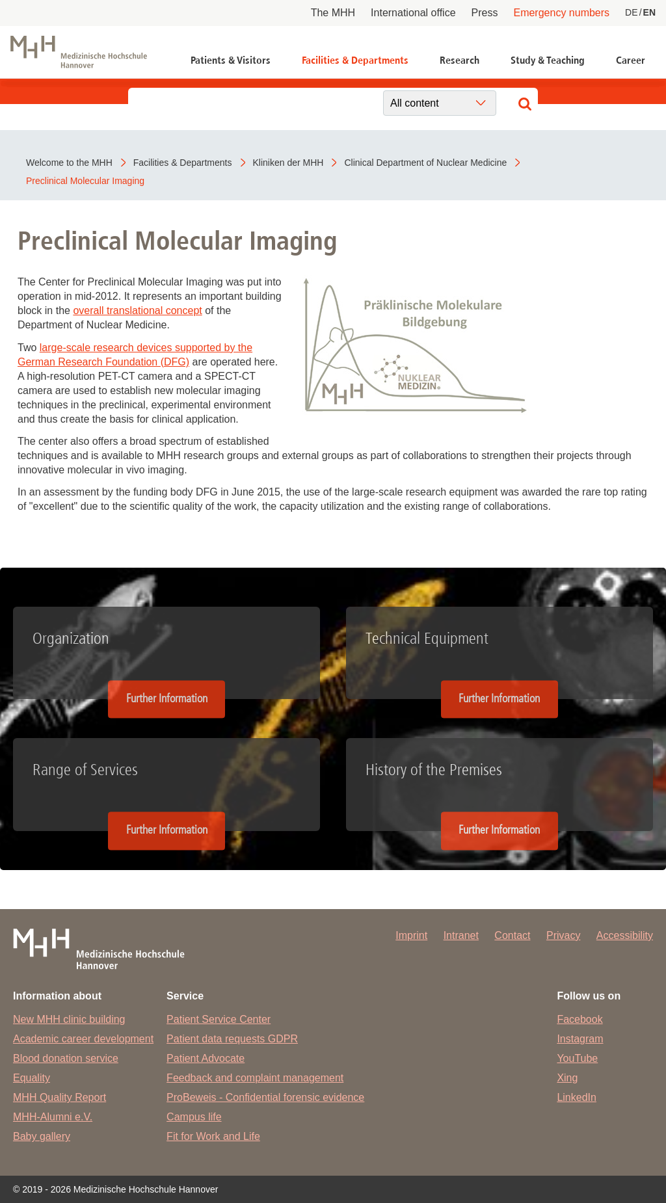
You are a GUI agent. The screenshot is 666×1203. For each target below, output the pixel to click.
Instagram (580, 1038)
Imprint (411, 935)
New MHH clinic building (69, 1019)
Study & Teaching (548, 60)
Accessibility (624, 935)
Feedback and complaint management (254, 1077)
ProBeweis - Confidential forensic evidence (265, 1097)
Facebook (579, 1019)
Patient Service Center (218, 1019)
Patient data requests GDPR (232, 1038)
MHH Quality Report (59, 1097)
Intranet (461, 935)
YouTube (577, 1058)
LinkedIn (576, 1097)
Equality (31, 1077)
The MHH (333, 12)
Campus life (193, 1116)
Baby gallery (41, 1136)
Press (485, 12)
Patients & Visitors (231, 60)
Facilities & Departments (355, 60)
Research (459, 60)
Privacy (563, 935)
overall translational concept (137, 310)
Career (630, 60)
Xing (567, 1077)
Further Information (166, 699)
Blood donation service (65, 1058)
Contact (512, 935)
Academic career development (83, 1038)
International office (413, 12)
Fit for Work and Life (213, 1136)
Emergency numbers (561, 12)
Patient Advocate (205, 1058)
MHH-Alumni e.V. (52, 1116)
